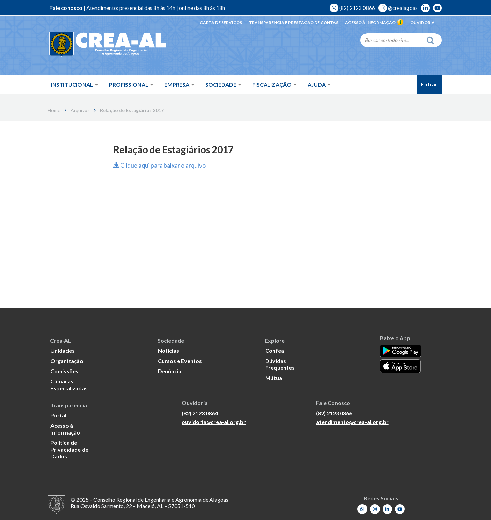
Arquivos (80, 110)
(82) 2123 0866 (352, 8)
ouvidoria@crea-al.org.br (214, 422)
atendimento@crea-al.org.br (352, 422)
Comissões (64, 371)
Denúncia (169, 371)
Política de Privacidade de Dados (69, 449)
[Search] (391, 40)
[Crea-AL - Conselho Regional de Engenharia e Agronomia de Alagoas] (98, 44)
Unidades (62, 350)
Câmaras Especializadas (69, 384)
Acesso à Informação (374, 22)
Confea (274, 350)
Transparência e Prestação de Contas (293, 22)
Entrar (429, 84)
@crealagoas (398, 8)
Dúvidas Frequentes (280, 364)
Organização (66, 361)
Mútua (273, 378)
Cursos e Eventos (180, 361)
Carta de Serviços (221, 22)
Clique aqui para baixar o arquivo (159, 165)
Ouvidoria (422, 22)
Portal (58, 415)
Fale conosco (66, 7)
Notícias (168, 350)
